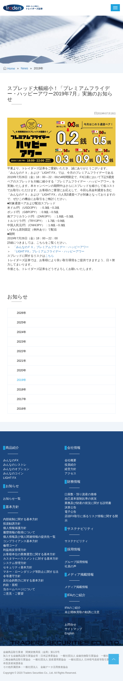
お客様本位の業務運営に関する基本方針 (29, 554)
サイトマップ (73, 629)
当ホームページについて (19, 589)
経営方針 (70, 469)
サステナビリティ (76, 541)
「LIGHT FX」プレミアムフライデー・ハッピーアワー (48, 251)
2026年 (21, 312)
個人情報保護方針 (14, 528)
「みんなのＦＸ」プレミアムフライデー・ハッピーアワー (51, 247)
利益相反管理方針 (14, 549)
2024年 (21, 332)
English (69, 633)
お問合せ (70, 624)
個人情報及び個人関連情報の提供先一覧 (29, 536)
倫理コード (10, 545)
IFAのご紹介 (73, 607)
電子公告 (70, 511)
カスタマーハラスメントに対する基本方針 (30, 558)
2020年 (21, 370)
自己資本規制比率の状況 (81, 498)
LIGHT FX (9, 477)
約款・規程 (10, 584)
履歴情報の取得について (19, 532)
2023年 (21, 341)
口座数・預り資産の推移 (81, 494)
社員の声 (70, 566)
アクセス (70, 473)
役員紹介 (70, 464)
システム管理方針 (14, 563)
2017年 (21, 399)
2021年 (21, 360)
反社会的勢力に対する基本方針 (23, 580)
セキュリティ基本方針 (17, 567)
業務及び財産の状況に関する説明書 (88, 503)
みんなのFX (10, 460)
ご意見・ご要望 (13, 593)
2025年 (21, 322)
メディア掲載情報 (76, 587)
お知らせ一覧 (12, 498)
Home (11, 68)
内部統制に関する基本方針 (20, 519)
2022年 (21, 351)
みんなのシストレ (14, 464)
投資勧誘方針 (12, 523)
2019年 (21, 380)
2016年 (21, 408)
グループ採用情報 (76, 562)
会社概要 (70, 460)
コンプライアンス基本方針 (20, 541)
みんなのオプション (16, 469)
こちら (49, 255)
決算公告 (70, 507)
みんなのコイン (13, 473)
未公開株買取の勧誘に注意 (82, 612)
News (24, 68)
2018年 (21, 389)
